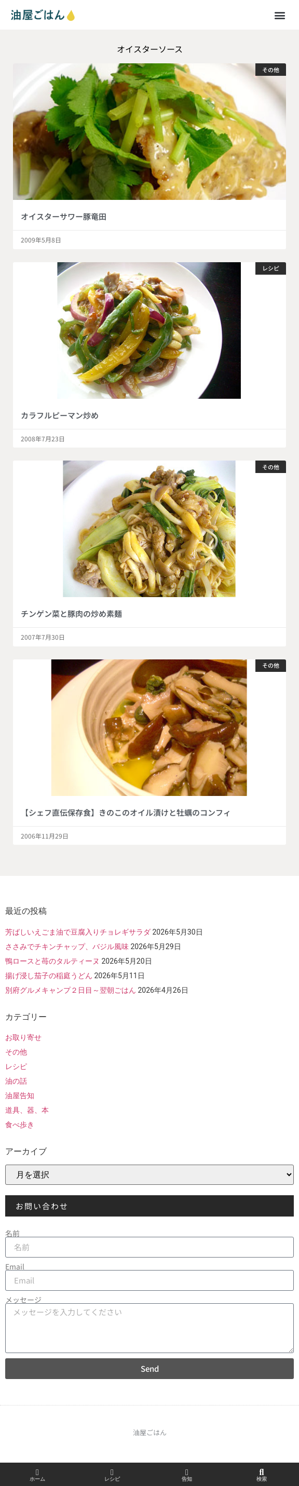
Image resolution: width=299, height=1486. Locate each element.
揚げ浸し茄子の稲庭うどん (48, 975)
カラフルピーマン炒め (60, 415)
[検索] (261, 1472)
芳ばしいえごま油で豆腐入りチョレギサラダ (78, 932)
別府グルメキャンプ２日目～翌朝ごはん (70, 990)
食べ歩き (19, 1124)
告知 (187, 1479)
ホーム (37, 1479)
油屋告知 (19, 1095)
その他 (16, 1052)
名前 (12, 1233)
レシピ (16, 1066)
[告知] (187, 1472)
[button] (280, 14)
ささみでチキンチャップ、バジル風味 (67, 946)
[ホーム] (37, 1472)
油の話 (16, 1081)
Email (14, 1266)
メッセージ (23, 1299)
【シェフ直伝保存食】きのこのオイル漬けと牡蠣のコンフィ (126, 812)
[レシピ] (112, 1472)
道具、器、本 (27, 1110)
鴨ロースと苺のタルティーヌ (52, 961)
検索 (261, 1479)
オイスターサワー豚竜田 (63, 216)
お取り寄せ (23, 1037)
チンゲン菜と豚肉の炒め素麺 (71, 613)
